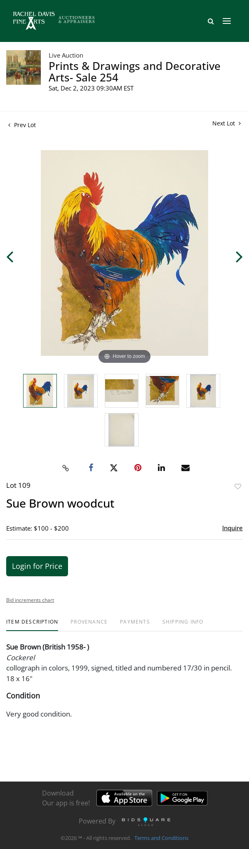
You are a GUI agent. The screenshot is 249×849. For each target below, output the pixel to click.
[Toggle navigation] (226, 21)
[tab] (32, 625)
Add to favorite (238, 486)
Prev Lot (22, 125)
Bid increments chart (30, 599)
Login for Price (37, 566)
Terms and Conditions (161, 838)
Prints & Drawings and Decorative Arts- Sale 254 (135, 71)
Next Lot (226, 123)
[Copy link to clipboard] (66, 468)
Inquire (232, 528)
